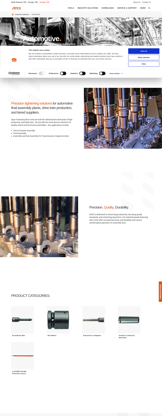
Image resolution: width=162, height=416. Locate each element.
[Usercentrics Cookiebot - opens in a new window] (14, 27)
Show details (115, 28)
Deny (144, 18)
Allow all (143, 5)
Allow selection (144, 12)
